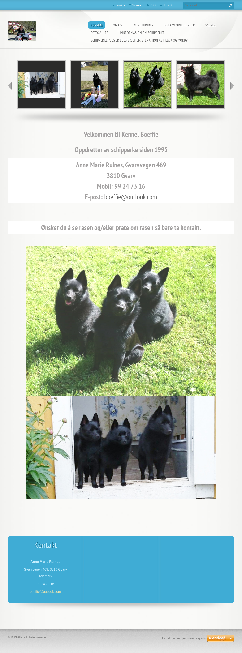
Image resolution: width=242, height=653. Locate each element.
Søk (229, 5)
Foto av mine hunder (179, 25)
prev (10, 86)
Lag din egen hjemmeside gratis (184, 638)
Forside (97, 25)
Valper (210, 25)
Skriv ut (167, 5)
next (232, 86)
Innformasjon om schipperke (142, 32)
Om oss (118, 25)
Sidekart (137, 5)
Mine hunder (143, 25)
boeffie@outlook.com (130, 196)
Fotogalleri (100, 32)
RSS (153, 5)
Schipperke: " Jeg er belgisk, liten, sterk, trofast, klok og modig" (139, 40)
